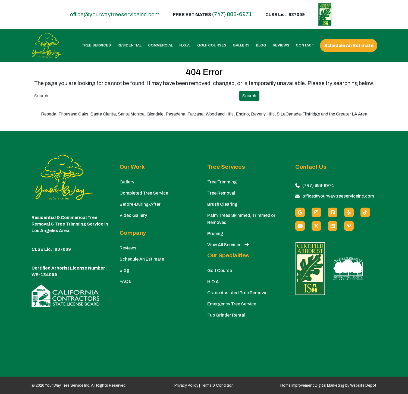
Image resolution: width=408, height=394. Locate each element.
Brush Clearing (222, 204)
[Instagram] (316, 212)
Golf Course (219, 270)
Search (249, 95)
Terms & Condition (217, 385)
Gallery (241, 45)
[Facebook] (332, 212)
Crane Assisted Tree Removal (237, 292)
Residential (129, 45)
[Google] (300, 212)
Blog (261, 45)
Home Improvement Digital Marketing (312, 385)
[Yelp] (349, 212)
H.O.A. (185, 45)
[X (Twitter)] (316, 226)
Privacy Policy (186, 385)
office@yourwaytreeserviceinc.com (114, 14)
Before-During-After (140, 204)
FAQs (125, 281)
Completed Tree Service (144, 193)
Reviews (281, 45)
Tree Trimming (222, 182)
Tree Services (96, 45)
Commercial (160, 45)
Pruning (215, 233)
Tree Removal (221, 193)
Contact (305, 45)
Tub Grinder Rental (226, 315)
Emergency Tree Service (231, 304)
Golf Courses (211, 45)
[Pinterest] (349, 226)
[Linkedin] (332, 226)
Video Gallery (133, 215)
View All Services (228, 244)
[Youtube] (300, 226)
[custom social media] (365, 212)
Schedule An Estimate (349, 45)
